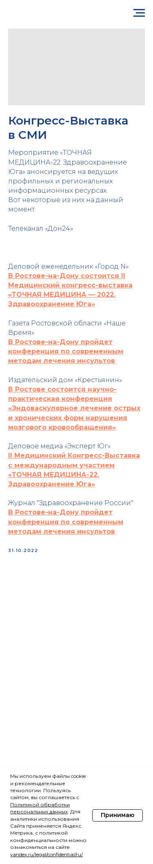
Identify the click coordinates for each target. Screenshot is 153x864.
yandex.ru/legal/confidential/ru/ (46, 854)
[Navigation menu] (139, 13)
